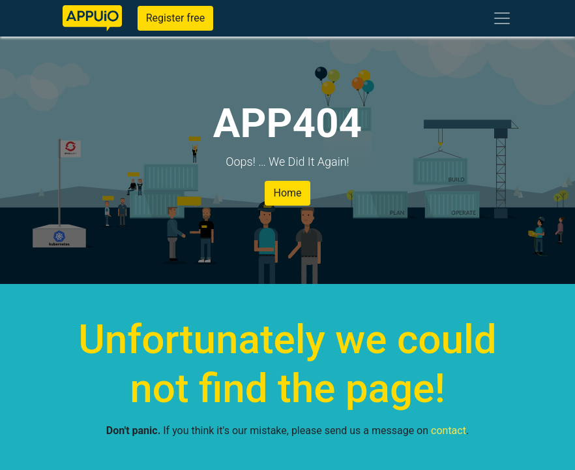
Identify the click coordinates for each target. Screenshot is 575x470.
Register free (175, 18)
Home (287, 193)
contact (448, 430)
